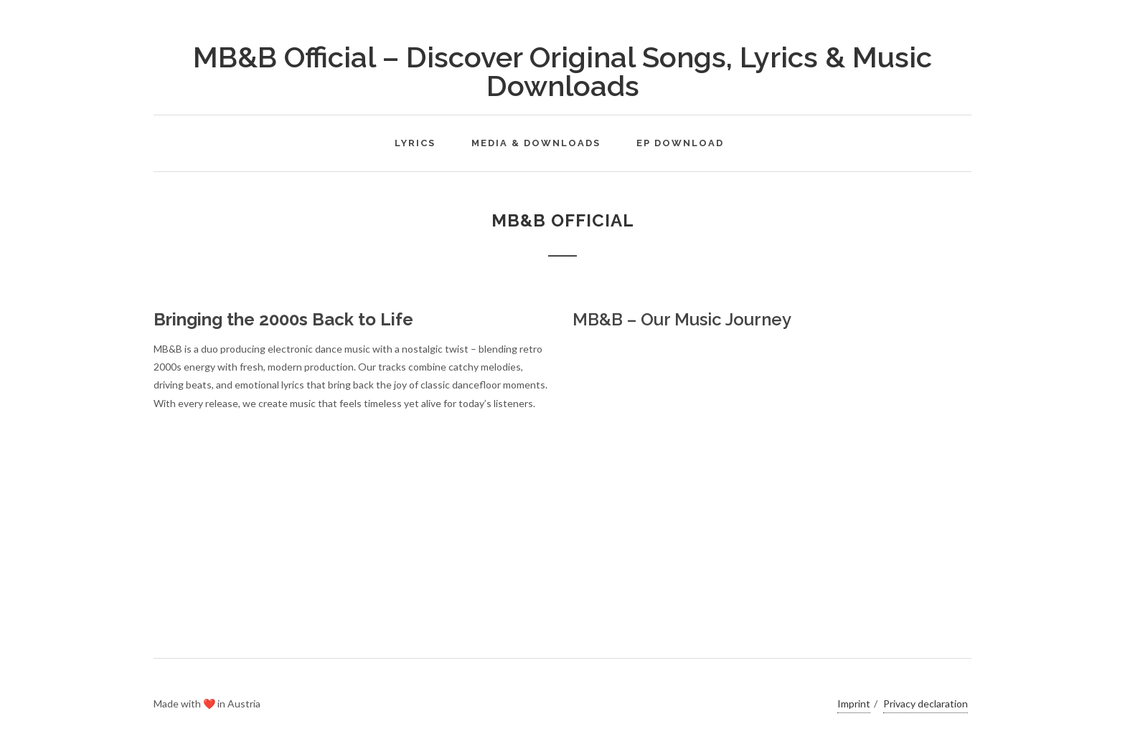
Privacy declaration (925, 703)
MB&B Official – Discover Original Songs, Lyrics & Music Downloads (562, 71)
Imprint (853, 703)
